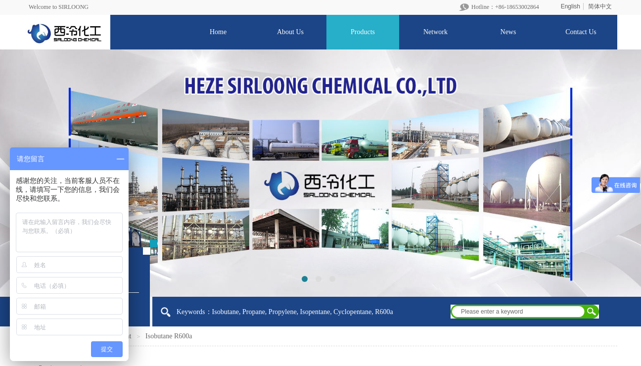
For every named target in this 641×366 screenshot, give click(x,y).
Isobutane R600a (168, 336)
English (570, 6)
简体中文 (600, 6)
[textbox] (518, 311)
